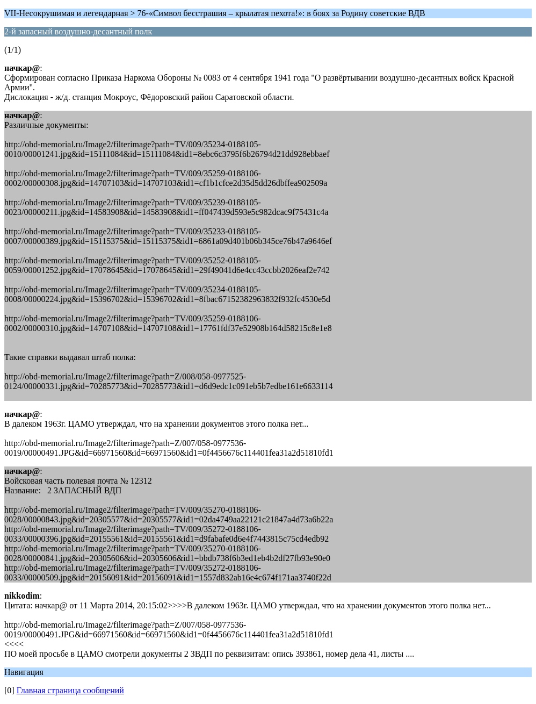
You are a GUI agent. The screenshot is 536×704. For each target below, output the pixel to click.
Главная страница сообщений (70, 690)
